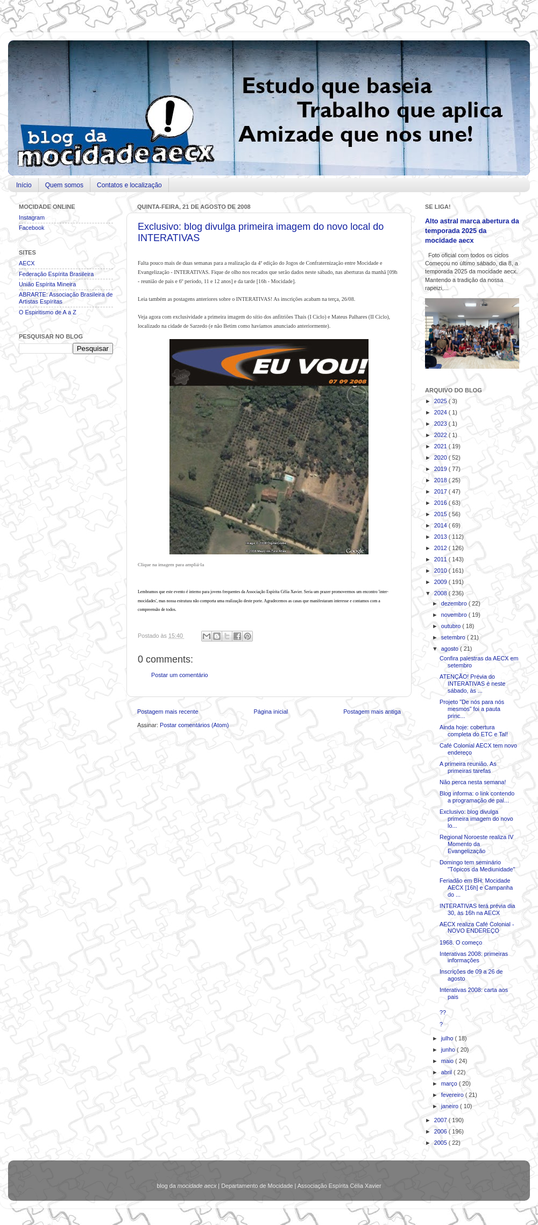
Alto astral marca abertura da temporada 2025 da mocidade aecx (472, 230)
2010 (441, 570)
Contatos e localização (129, 185)
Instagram (32, 217)
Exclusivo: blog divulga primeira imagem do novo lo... (476, 818)
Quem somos (64, 185)
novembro (455, 614)
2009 (441, 582)
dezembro (455, 603)
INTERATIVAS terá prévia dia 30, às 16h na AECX (477, 909)
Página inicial (270, 711)
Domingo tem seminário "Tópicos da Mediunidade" (477, 865)
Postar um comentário (179, 675)
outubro (452, 626)
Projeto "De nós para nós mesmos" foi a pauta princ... (472, 709)
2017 (441, 491)
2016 (441, 502)
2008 (441, 593)
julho (448, 1038)
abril (447, 1072)
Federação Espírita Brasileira (56, 274)
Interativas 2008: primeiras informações (474, 957)
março (450, 1083)
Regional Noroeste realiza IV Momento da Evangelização (476, 844)
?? (443, 1012)
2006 (441, 1131)
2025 (441, 401)
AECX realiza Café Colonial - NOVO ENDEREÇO (477, 927)
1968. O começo (461, 942)
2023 (441, 423)
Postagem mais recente (167, 711)
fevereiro (453, 1095)
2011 (441, 559)
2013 (441, 536)
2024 (441, 412)
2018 (441, 480)
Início (24, 185)
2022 (441, 435)
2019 (441, 469)
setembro (454, 637)
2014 (441, 525)
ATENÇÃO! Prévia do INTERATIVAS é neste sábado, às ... (473, 683)
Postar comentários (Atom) (194, 725)
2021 (441, 446)
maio (448, 1061)
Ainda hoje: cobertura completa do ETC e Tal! (474, 730)
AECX (26, 263)
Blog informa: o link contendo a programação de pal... (477, 797)
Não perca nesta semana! (473, 782)
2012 (441, 548)
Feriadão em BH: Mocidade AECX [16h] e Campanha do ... (476, 887)
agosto (450, 648)
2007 (441, 1120)
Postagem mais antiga (372, 711)
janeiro (450, 1106)
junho (449, 1049)
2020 (441, 457)
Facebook (31, 227)
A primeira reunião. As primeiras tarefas (468, 767)
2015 (441, 514)
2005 (441, 1142)
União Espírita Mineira (47, 284)
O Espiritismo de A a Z (47, 312)
